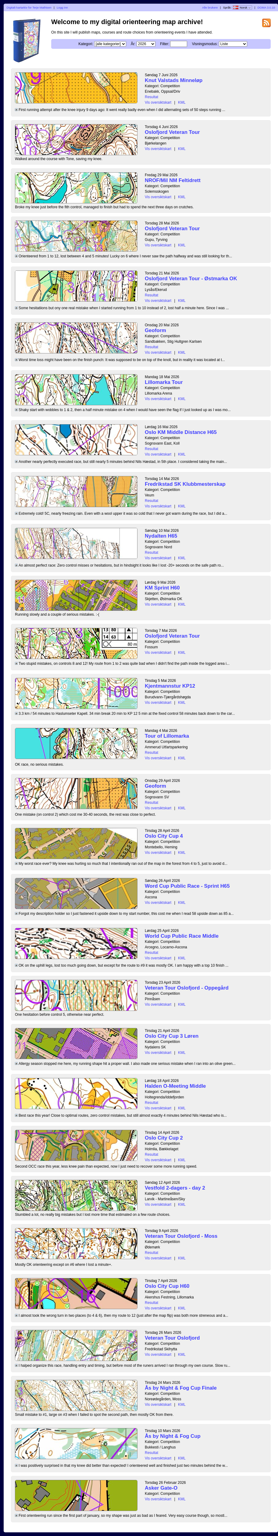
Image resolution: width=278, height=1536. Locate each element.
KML (182, 102)
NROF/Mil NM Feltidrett (173, 180)
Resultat (151, 97)
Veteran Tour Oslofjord (172, 1338)
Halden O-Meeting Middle (175, 1086)
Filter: (164, 44)
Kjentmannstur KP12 (170, 686)
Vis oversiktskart (158, 102)
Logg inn (62, 7)
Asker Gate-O (161, 1488)
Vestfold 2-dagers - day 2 (175, 1188)
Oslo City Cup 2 (164, 1138)
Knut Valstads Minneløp (173, 80)
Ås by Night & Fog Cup (173, 1436)
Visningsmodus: (205, 44)
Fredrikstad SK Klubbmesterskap (185, 484)
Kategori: (85, 44)
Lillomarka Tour (164, 382)
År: (133, 44)
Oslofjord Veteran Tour (172, 132)
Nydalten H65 (161, 536)
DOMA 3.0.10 (266, 7)
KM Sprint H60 (162, 588)
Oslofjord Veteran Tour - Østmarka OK (191, 278)
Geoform (155, 330)
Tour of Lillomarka (167, 736)
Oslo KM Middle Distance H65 (181, 432)
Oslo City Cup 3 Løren (171, 1036)
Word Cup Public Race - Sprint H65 (187, 886)
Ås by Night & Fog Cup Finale (181, 1388)
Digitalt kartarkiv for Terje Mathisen (29, 7)
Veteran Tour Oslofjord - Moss (181, 1236)
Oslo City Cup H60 (167, 1286)
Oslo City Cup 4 (164, 836)
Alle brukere (210, 7)
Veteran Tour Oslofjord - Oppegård (187, 988)
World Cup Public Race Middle (182, 936)
